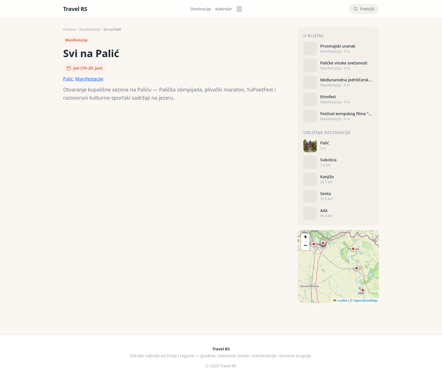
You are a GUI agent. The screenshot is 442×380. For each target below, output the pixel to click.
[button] (323, 243)
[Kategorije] (241, 9)
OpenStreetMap (365, 301)
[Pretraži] (364, 9)
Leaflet (340, 301)
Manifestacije (89, 29)
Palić (68, 79)
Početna (69, 29)
